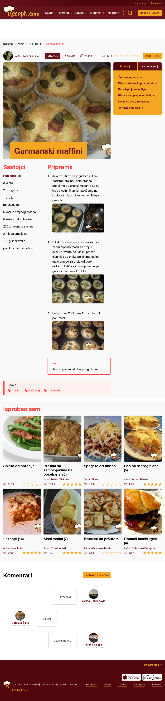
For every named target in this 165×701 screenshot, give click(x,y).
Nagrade (113, 12)
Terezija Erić (31, 55)
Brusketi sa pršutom (103, 521)
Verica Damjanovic (93, 600)
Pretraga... (130, 13)
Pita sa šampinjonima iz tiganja (137, 95)
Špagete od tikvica (103, 451)
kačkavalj (34, 390)
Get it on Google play (152, 677)
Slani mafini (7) (62, 521)
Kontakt (74, 684)
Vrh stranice (151, 664)
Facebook (91, 684)
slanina (16, 390)
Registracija (140, 3)
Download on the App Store (131, 677)
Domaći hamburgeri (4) (143, 521)
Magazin (95, 12)
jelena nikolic (93, 644)
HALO (24, 689)
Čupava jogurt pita (130, 77)
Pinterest (157, 684)
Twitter (107, 684)
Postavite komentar (96, 574)
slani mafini (55, 390)
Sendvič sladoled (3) (131, 107)
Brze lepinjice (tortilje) (132, 89)
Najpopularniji (149, 66)
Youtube (122, 684)
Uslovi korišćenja (48, 684)
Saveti (79, 12)
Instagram (139, 684)
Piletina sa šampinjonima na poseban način (62, 451)
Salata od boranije (22, 451)
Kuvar (49, 12)
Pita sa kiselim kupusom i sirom (137, 83)
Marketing (63, 684)
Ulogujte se (156, 3)
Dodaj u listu (152, 55)
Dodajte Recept (149, 12)
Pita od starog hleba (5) (143, 451)
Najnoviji (125, 66)
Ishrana (64, 12)
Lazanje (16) (22, 521)
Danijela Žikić (20, 622)
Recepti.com (21, 11)
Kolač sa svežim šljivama (134, 101)
